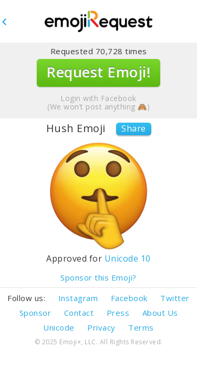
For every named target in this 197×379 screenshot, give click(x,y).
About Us (160, 312)
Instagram (78, 298)
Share (133, 128)
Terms (141, 327)
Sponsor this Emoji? (98, 278)
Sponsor (35, 312)
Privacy (101, 327)
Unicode (59, 327)
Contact (79, 312)
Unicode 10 (128, 258)
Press (118, 312)
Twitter (175, 298)
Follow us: (26, 298)
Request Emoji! (98, 72)
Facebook (129, 298)
